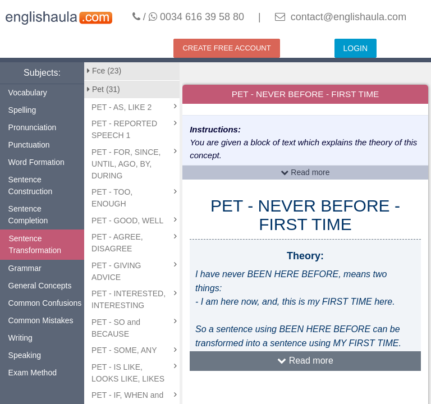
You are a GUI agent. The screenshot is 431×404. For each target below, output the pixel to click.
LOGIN (355, 48)
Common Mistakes (41, 320)
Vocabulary (27, 92)
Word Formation (36, 162)
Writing (20, 337)
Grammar (25, 268)
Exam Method (32, 372)
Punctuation (29, 144)
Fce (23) (104, 70)
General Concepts (40, 285)
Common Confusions (45, 303)
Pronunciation (32, 127)
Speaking (24, 355)
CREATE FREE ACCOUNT (226, 48)
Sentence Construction (30, 185)
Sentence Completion (28, 214)
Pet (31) (103, 89)
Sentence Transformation (35, 244)
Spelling (22, 109)
